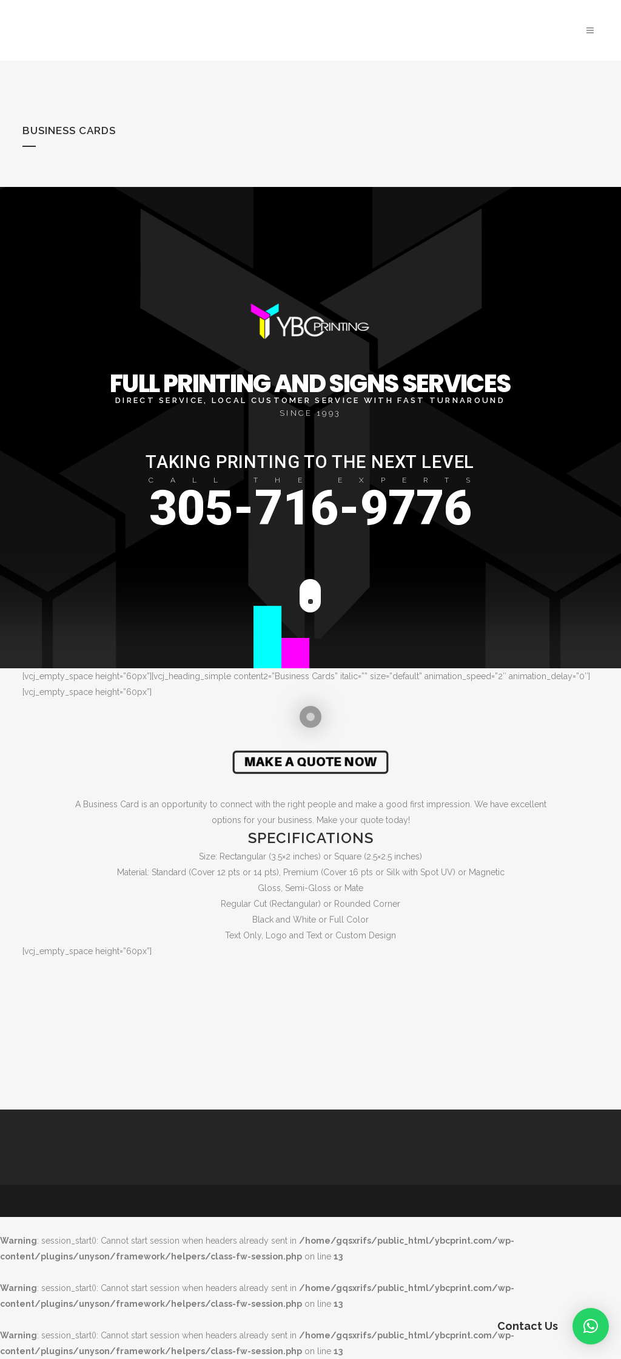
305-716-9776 (310, 508)
